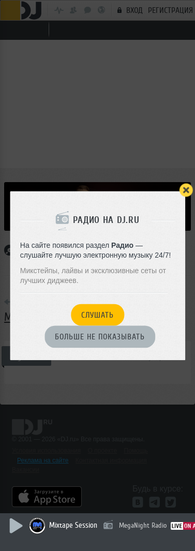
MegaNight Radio (143, 525)
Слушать (97, 315)
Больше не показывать (100, 337)
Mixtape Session (73, 525)
